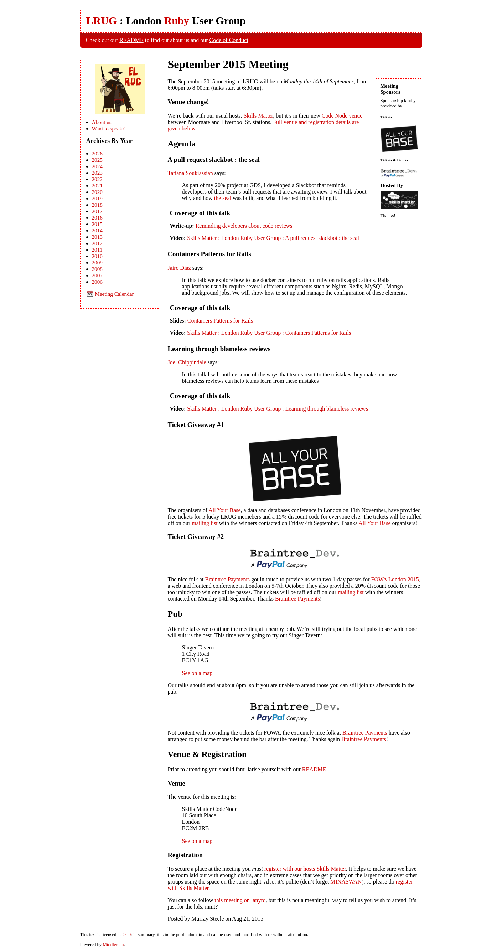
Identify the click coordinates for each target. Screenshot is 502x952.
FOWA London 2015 (395, 579)
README (131, 40)
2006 (97, 282)
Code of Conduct (228, 40)
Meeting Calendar (110, 294)
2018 (97, 205)
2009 (97, 262)
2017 (97, 211)
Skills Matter (258, 116)
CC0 (127, 934)
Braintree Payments (227, 579)
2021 (97, 185)
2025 (97, 160)
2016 (97, 218)
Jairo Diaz (179, 268)
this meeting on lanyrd (240, 900)
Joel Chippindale (187, 362)
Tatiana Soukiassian (190, 173)
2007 (97, 275)
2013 (97, 237)
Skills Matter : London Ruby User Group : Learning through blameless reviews (277, 409)
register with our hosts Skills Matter (305, 869)
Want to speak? (108, 128)
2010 (97, 256)
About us (102, 122)
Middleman (113, 944)
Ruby (176, 20)
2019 (97, 198)
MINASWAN (346, 882)
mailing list (204, 523)
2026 (97, 153)
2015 (97, 224)
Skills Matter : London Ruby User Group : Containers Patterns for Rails (269, 333)
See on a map (197, 673)
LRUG (101, 20)
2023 (97, 173)
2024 (97, 166)
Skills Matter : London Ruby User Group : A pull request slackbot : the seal (273, 238)
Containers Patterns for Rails (220, 321)
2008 (97, 269)
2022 (97, 179)
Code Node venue (342, 116)
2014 (97, 230)
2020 (97, 192)
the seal (222, 198)
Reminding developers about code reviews (244, 226)
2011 (97, 250)
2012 (97, 243)
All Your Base (224, 510)
